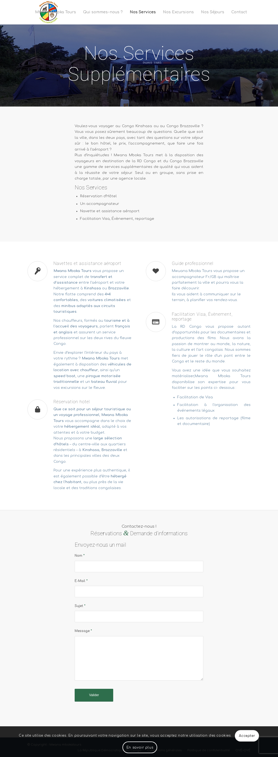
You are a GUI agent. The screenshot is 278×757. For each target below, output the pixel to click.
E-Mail (81, 581)
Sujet (80, 606)
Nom (80, 556)
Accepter (247, 736)
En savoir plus (140, 747)
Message (83, 631)
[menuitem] (55, 12)
